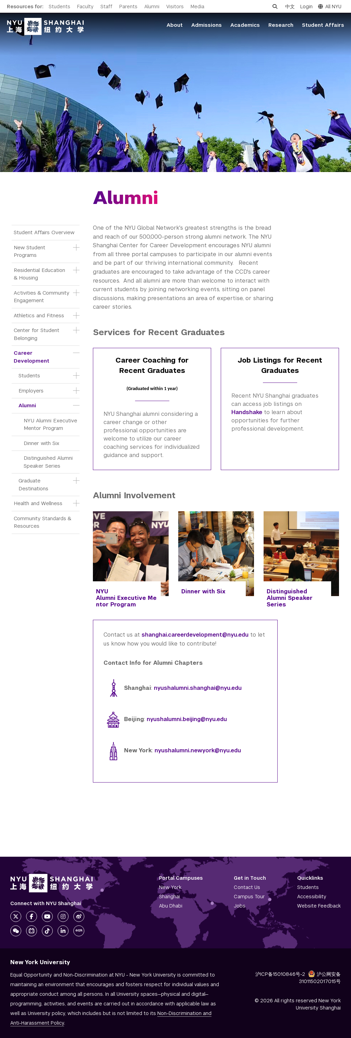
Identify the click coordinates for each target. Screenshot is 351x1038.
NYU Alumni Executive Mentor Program (51, 424)
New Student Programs (30, 251)
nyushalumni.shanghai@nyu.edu (198, 688)
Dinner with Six (41, 443)
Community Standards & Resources (43, 522)
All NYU (329, 6)
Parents (128, 6)
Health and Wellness (38, 503)
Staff (106, 6)
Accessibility (311, 896)
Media (197, 6)
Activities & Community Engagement (41, 296)
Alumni (151, 6)
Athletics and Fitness (39, 315)
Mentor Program (126, 601)
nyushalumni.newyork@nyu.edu (197, 750)
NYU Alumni (106, 595)
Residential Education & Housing (40, 274)
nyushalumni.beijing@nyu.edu (187, 719)
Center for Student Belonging (37, 334)
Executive (131, 598)
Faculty (85, 6)
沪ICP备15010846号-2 (280, 974)
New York (170, 887)
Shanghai (169, 896)
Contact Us (247, 887)
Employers (31, 390)
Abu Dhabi (170, 906)
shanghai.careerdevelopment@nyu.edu (195, 634)
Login (306, 6)
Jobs (239, 906)
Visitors (175, 6)
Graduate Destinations (33, 484)
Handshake (246, 412)
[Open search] (275, 6)
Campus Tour (249, 896)
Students (59, 6)
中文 (290, 6)
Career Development (31, 357)
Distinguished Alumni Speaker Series (49, 462)
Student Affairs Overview (44, 232)
